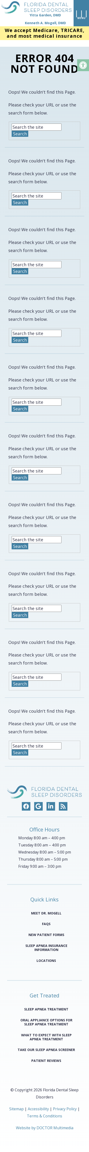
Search (20, 128)
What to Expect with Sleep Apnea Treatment (46, 1031)
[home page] (36, 14)
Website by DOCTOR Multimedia (44, 1122)
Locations (46, 955)
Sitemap (16, 1103)
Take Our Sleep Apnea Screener (46, 1044)
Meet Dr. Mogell (46, 907)
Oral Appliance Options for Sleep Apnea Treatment (46, 1016)
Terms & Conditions (44, 1110)
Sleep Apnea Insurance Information (46, 942)
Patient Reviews (46, 1055)
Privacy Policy (65, 1103)
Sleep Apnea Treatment (46, 1003)
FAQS (46, 918)
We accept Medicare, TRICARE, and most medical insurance (44, 34)
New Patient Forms (46, 929)
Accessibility (38, 1103)
